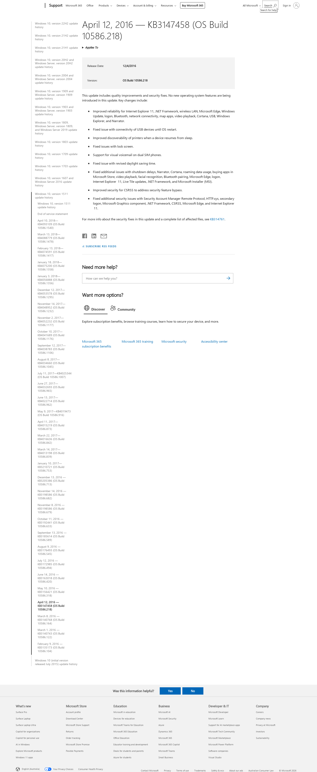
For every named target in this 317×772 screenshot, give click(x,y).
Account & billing (143, 5)
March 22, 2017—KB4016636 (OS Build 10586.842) (51, 439)
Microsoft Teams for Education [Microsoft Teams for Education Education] (128, 725)
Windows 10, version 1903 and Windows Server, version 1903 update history (54, 110)
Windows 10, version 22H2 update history (56, 25)
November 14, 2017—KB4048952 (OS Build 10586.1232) (51, 307)
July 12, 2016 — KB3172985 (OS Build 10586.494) (51, 564)
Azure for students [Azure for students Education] (122, 757)
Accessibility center (214, 341)
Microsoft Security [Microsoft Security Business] (167, 718)
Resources (167, 5)
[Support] (55, 5)
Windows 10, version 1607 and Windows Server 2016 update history (54, 181)
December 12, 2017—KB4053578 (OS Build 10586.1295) (51, 293)
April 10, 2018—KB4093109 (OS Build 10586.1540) (51, 224)
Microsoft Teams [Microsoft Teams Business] (166, 750)
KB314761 (217, 219)
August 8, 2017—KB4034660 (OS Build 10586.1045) (51, 363)
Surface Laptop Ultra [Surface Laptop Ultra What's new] (26, 725)
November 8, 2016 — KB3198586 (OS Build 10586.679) (51, 508)
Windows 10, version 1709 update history (56, 155)
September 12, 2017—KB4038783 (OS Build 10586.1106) (52, 349)
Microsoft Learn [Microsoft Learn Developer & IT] (216, 718)
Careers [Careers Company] (260, 712)
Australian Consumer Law (261, 770)
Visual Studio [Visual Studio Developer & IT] (214, 757)
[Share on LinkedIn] (92, 235)
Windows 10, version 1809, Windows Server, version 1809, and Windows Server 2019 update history (56, 128)
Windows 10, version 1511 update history (51, 195)
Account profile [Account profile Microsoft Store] (73, 712)
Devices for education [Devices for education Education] (124, 718)
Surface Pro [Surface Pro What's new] (21, 712)
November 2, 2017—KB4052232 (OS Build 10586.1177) (51, 321)
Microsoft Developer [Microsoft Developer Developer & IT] (218, 712)
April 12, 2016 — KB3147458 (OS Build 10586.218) (51, 605)
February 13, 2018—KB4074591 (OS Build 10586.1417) (51, 251)
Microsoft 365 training (137, 341)
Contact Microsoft (149, 770)
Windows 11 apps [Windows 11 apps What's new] (24, 757)
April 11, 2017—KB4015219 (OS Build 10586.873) (51, 425)
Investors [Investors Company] (260, 731)
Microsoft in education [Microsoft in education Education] (124, 712)
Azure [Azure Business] (161, 725)
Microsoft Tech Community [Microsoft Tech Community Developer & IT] (221, 731)
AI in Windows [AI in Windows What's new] (23, 744)
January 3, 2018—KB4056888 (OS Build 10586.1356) (51, 279)
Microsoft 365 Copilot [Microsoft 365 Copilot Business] (169, 744)
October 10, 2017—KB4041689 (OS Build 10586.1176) (51, 335)
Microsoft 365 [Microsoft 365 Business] (165, 737)
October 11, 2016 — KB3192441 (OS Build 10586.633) (51, 522)
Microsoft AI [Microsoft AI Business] (164, 712)
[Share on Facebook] (85, 235)
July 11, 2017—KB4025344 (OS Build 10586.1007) (55, 375)
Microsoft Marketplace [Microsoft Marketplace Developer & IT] (219, 737)
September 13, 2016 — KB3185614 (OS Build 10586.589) (52, 536)
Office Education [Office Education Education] (121, 737)
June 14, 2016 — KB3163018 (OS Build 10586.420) (51, 578)
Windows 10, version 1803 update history (56, 143)
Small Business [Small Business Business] (165, 757)
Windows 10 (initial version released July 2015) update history (56, 662)
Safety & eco (217, 770)
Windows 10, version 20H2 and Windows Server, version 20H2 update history (54, 63)
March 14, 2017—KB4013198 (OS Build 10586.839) (51, 453)
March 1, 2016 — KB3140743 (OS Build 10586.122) (51, 633)
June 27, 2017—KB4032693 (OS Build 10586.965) (51, 387)
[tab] (96, 309)
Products (104, 5)
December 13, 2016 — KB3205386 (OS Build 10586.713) (52, 480)
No (193, 691)
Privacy (167, 770)
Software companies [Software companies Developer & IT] (218, 750)
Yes (170, 691)
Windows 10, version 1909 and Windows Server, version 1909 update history (54, 94)
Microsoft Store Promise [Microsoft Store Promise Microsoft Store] (78, 744)
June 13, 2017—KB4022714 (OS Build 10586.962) (51, 401)
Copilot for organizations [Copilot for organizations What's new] (28, 731)
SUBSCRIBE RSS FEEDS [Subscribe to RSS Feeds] (101, 246)
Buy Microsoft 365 (192, 5)
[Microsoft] (29, 5)
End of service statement (53, 214)
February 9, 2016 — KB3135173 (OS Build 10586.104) (51, 647)
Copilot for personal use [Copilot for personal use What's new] (27, 737)
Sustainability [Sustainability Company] (262, 737)
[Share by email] (102, 235)
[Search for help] (270, 5)
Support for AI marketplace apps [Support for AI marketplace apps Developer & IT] (224, 725)
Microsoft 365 (74, 5)
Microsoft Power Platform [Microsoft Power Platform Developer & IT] (220, 744)
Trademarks (200, 770)
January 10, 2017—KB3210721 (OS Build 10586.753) (51, 467)
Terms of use (182, 770)
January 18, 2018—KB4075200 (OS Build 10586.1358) (51, 265)
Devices (121, 5)
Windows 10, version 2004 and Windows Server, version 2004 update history (54, 79)
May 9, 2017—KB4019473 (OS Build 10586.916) (54, 413)
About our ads (236, 770)
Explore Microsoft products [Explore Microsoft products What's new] (29, 750)
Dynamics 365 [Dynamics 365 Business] (165, 731)
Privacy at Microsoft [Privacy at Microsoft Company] (265, 725)
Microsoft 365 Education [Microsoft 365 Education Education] (125, 731)
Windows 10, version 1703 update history (56, 168)
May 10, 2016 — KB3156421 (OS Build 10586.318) (51, 591)
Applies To (91, 47)
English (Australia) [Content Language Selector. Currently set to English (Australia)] (31, 768)
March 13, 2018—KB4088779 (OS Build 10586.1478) (51, 237)
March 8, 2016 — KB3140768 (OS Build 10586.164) (51, 619)
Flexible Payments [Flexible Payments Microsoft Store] (74, 750)
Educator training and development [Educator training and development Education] (130, 744)
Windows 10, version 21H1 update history (56, 49)
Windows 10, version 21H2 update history (56, 37)
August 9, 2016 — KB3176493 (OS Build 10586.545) (51, 550)
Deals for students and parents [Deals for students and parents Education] (128, 750)
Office (90, 5)
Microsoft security (174, 341)
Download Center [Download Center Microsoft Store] (74, 718)
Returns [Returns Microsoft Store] (70, 731)
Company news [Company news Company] (263, 718)
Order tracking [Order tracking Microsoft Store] (73, 737)
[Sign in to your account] (290, 5)
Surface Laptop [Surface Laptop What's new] (23, 718)
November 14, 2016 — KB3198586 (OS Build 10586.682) (52, 494)
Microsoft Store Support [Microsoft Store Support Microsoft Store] (77, 725)
